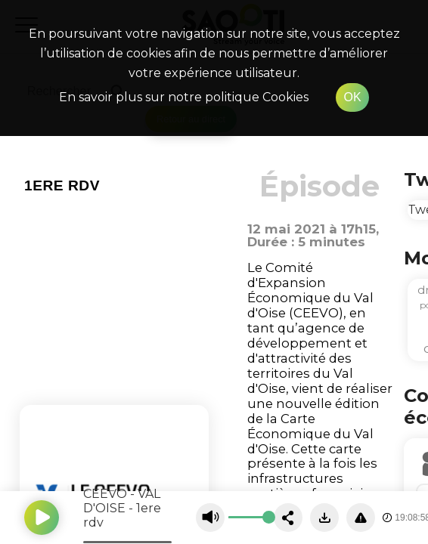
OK (352, 97)
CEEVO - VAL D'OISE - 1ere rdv (122, 508)
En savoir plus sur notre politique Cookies (184, 97)
